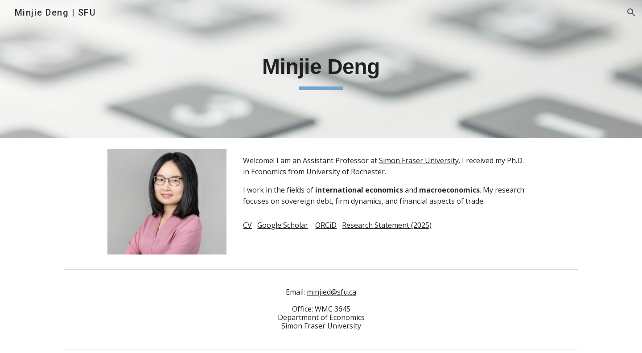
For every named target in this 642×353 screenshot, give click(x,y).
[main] (321, 69)
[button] (631, 12)
